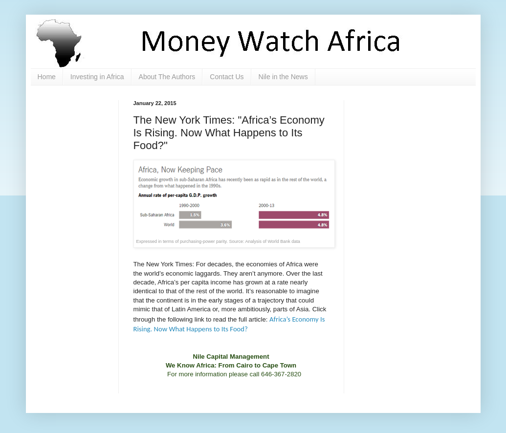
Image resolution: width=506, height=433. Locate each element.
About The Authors (167, 77)
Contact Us (226, 77)
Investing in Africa (97, 77)
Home (47, 77)
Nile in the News (283, 77)
